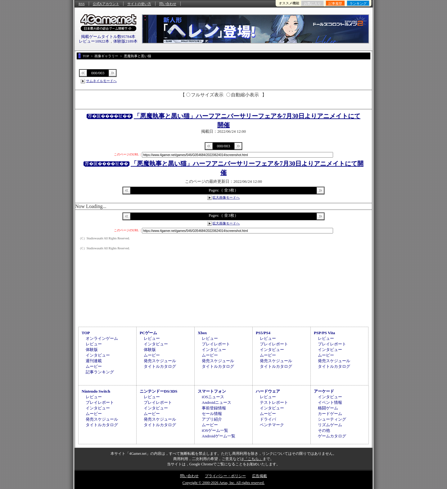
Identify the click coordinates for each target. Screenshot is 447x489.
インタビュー (98, 355)
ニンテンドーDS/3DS (158, 391)
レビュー (94, 344)
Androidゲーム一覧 (218, 436)
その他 (324, 430)
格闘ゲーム (328, 408)
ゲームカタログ (332, 436)
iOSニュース (213, 396)
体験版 (92, 349)
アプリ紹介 (212, 419)
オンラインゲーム (102, 338)
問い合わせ (167, 4)
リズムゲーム (330, 424)
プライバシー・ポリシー (225, 476)
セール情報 (212, 413)
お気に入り (312, 3)
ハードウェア (268, 391)
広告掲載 (259, 476)
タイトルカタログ (160, 366)
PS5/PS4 (263, 332)
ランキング (358, 3)
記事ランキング (100, 372)
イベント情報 (330, 402)
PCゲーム (148, 332)
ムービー (94, 366)
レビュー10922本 (94, 41)
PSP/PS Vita (324, 332)
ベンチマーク (272, 424)
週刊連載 (94, 360)
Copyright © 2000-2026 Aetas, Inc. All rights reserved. (223, 483)
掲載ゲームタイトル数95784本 (108, 36)
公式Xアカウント (106, 4)
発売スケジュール (160, 360)
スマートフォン (212, 391)
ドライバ (268, 419)
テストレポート (274, 402)
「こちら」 (253, 459)
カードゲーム (330, 413)
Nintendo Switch (96, 391)
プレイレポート (216, 344)
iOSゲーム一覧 (215, 430)
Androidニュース (216, 402)
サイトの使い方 (139, 4)
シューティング (332, 419)
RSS (82, 4)
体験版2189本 (125, 41)
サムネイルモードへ (101, 81)
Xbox (202, 332)
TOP (86, 332)
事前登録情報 (214, 408)
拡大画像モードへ (226, 197)
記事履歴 (335, 3)
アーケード (324, 391)
